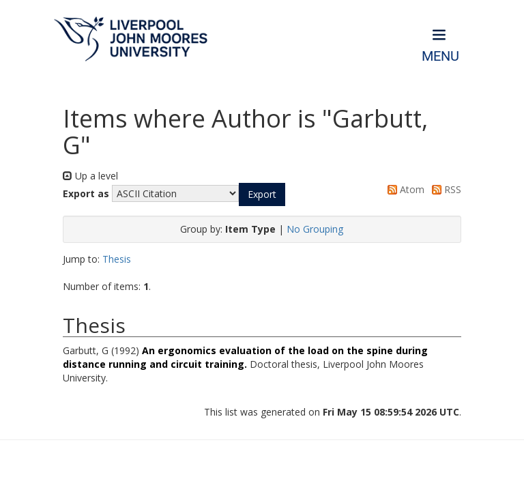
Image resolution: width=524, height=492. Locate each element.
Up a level (90, 175)
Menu (440, 56)
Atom (403, 189)
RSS (444, 189)
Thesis (116, 258)
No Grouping (315, 228)
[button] (262, 194)
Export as (86, 193)
